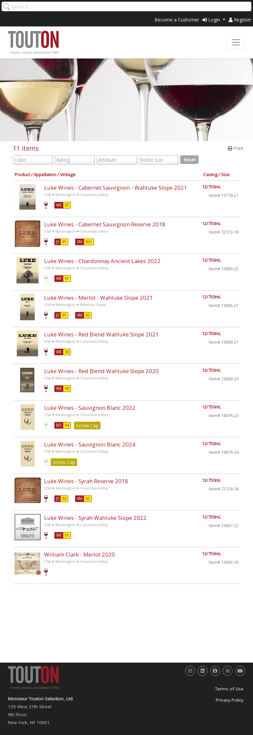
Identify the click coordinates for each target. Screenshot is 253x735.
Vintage (67, 174)
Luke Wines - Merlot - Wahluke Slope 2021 (98, 297)
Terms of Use (229, 689)
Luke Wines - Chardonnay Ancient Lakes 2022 (102, 261)
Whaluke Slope (93, 304)
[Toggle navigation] (236, 42)
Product (22, 174)
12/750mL (211, 187)
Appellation (45, 174)
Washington (65, 194)
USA (47, 194)
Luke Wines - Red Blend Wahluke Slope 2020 (101, 371)
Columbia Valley (94, 194)
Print (235, 148)
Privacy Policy (229, 700)
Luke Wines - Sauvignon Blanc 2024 (89, 444)
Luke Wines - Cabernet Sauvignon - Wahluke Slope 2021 (115, 187)
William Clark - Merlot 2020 (79, 554)
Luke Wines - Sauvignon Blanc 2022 (89, 407)
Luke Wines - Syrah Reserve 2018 (86, 481)
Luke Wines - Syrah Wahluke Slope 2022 (95, 518)
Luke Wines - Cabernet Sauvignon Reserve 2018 (104, 224)
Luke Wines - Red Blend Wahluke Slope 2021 (101, 334)
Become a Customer (177, 20)
